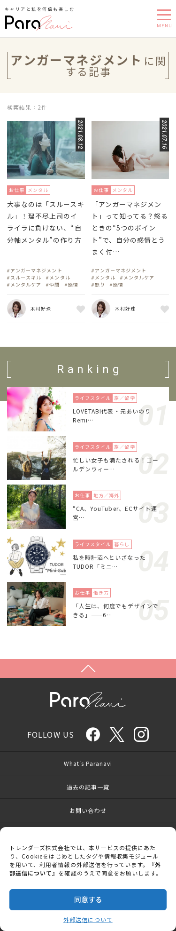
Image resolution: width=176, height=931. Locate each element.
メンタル (38, 189)
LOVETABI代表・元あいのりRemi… (112, 415)
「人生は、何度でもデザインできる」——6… (116, 610)
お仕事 (16, 189)
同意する (88, 899)
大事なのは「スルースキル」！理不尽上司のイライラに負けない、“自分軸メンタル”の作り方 (45, 222)
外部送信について (87, 919)
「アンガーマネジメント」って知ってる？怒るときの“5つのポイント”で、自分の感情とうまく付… (130, 227)
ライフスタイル (93, 397)
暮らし (122, 544)
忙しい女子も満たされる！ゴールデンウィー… (116, 464)
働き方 (101, 592)
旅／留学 (124, 397)
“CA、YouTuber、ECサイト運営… (115, 512)
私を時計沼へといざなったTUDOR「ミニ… (109, 561)
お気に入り (79, 308)
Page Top (88, 668)
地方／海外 (106, 495)
